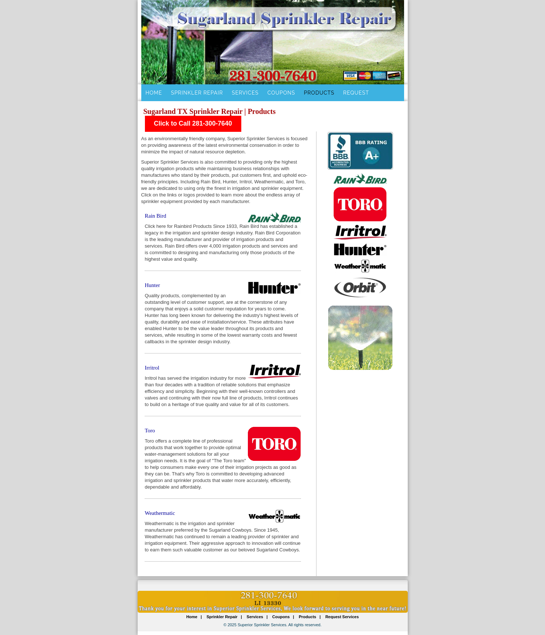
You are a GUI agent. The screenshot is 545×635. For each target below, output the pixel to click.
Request (356, 93)
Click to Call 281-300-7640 (193, 123)
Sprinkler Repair (197, 93)
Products (319, 93)
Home (154, 93)
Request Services (342, 617)
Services (245, 93)
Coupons (281, 93)
